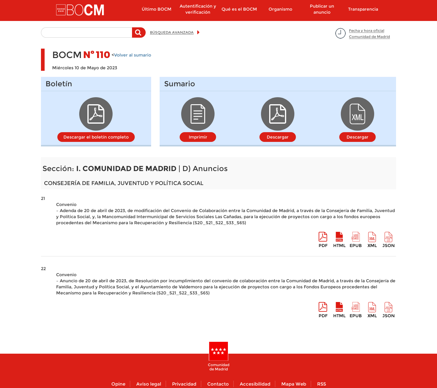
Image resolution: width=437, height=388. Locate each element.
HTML (339, 245)
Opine (118, 384)
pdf (323, 245)
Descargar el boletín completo (96, 137)
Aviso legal (148, 384)
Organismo (280, 9)
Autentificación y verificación (198, 9)
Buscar (139, 35)
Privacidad (184, 384)
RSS (321, 384)
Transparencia (363, 9)
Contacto (218, 384)
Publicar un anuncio (322, 9)
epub (356, 245)
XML (372, 245)
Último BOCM (156, 9)
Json (388, 245)
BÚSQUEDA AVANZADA (172, 32)
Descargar (278, 137)
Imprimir (198, 137)
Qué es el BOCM (239, 9)
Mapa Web (293, 384)
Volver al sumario (132, 55)
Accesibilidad (255, 384)
